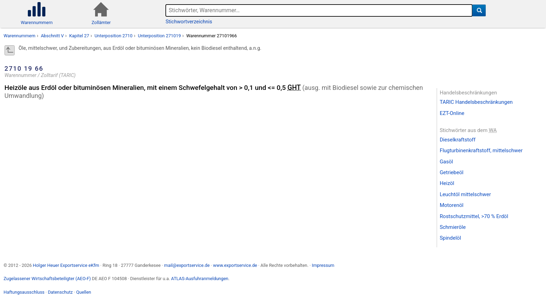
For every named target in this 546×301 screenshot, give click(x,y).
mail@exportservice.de (187, 265)
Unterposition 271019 (159, 35)
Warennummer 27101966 (211, 35)
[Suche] (479, 10)
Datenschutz (60, 292)
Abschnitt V (52, 35)
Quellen (83, 292)
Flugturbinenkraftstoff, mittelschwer (481, 150)
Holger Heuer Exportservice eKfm (66, 265)
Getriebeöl (451, 172)
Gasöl (446, 162)
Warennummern (19, 35)
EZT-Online (452, 113)
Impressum (323, 265)
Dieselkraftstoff (458, 140)
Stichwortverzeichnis (189, 22)
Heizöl (447, 183)
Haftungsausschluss (23, 292)
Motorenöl (451, 205)
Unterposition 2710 (114, 35)
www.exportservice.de (235, 265)
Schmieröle (453, 227)
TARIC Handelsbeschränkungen (476, 102)
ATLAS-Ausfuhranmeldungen (199, 278)
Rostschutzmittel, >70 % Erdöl (474, 216)
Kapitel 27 (79, 35)
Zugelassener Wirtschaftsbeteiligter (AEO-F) (47, 278)
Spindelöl (450, 238)
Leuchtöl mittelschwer (465, 194)
